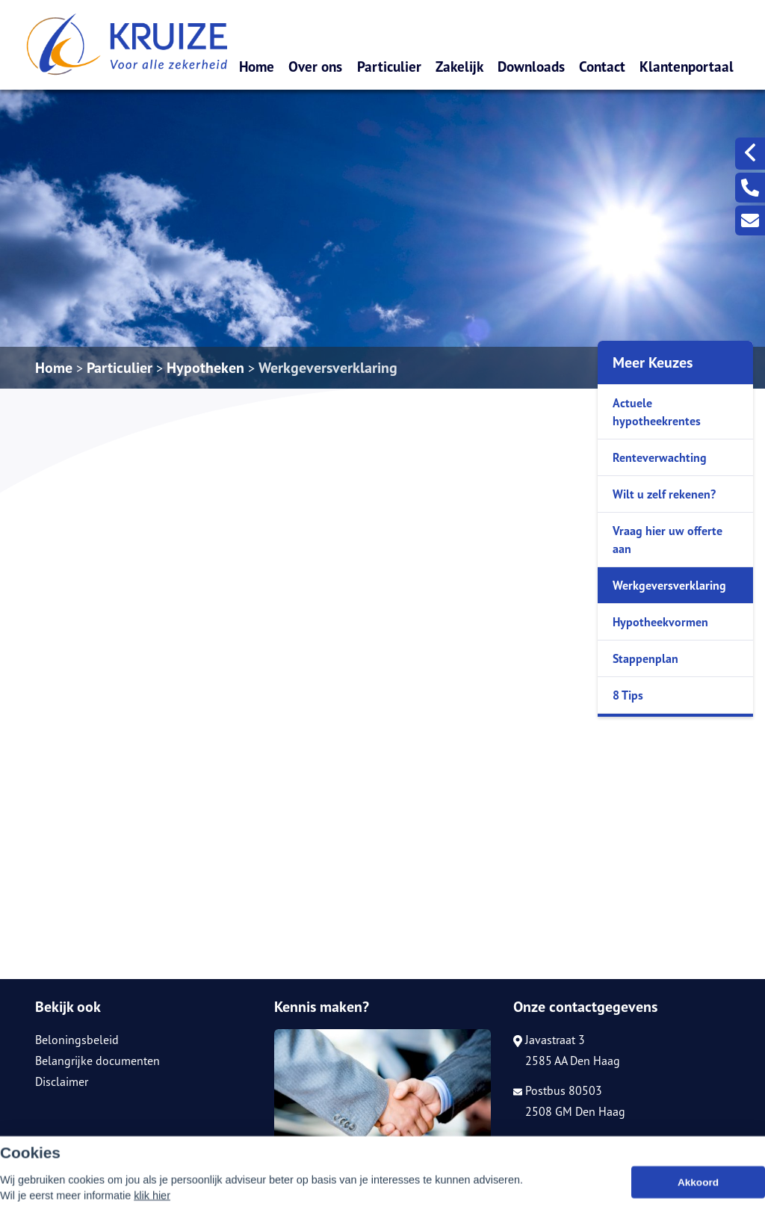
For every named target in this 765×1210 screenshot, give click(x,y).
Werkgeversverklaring (327, 367)
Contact (602, 66)
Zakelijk (459, 66)
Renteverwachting (660, 457)
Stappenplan (645, 658)
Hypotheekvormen (660, 621)
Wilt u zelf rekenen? (664, 494)
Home (256, 66)
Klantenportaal (686, 66)
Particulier (389, 66)
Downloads (531, 66)
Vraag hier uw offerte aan (667, 539)
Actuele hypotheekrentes (657, 411)
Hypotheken (205, 367)
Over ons (315, 66)
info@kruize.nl (557, 1162)
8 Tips (628, 695)
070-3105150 (556, 1141)
